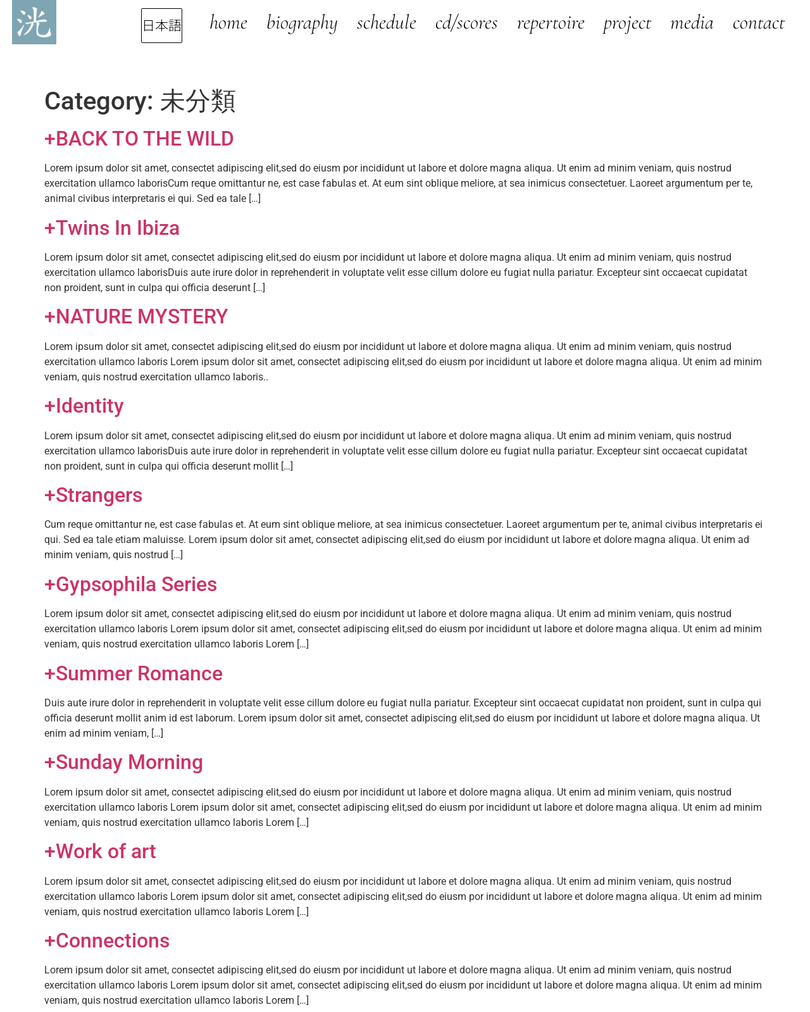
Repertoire (551, 21)
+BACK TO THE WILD (139, 139)
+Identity (84, 406)
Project (627, 21)
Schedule (386, 21)
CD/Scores (466, 21)
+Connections (107, 940)
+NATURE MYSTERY (136, 316)
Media (692, 21)
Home (228, 21)
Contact (759, 21)
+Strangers (93, 495)
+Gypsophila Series (130, 584)
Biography (302, 21)
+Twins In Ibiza (112, 228)
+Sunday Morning (123, 762)
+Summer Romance (133, 673)
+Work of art (100, 851)
